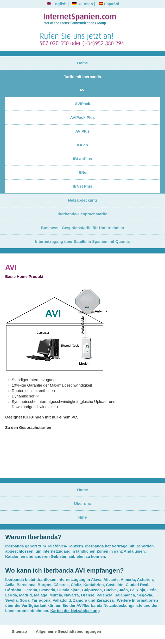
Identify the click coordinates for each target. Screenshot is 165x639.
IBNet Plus (82, 186)
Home (82, 63)
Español (109, 4)
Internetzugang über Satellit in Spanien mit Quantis (82, 241)
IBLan (82, 145)
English (56, 4)
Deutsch (82, 4)
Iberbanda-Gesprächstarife (82, 214)
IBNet (82, 172)
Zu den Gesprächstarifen (28, 427)
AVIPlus (82, 131)
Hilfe (82, 517)
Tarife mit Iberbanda (82, 76)
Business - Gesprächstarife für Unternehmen (82, 227)
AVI (82, 90)
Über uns (82, 503)
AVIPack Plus (82, 117)
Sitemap (19, 631)
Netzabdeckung (82, 200)
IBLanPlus (82, 158)
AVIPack (82, 103)
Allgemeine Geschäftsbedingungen (68, 631)
